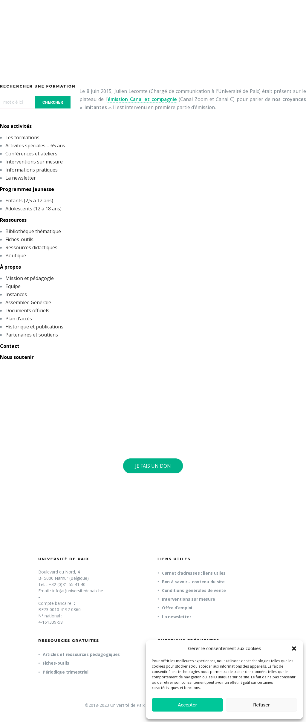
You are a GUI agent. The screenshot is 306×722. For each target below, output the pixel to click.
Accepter (187, 705)
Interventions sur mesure (34, 161)
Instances (16, 294)
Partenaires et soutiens (31, 334)
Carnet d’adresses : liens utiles (194, 573)
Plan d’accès (18, 318)
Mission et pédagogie (29, 278)
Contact (9, 346)
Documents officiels (27, 310)
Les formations (22, 137)
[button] (294, 648)
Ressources (13, 220)
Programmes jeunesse (27, 189)
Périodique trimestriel (65, 672)
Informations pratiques (31, 169)
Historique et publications (34, 326)
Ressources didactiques (31, 247)
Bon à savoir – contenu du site (193, 582)
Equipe (13, 286)
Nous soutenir (17, 357)
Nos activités (16, 126)
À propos (10, 267)
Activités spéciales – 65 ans (35, 145)
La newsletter (20, 178)
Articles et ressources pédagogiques (81, 654)
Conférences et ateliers (31, 153)
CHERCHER (52, 102)
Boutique (15, 255)
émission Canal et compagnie (142, 99)
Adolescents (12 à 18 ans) (33, 208)
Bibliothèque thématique (33, 231)
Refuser (261, 705)
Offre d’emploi (177, 608)
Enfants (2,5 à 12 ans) (29, 200)
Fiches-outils (19, 239)
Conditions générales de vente (194, 590)
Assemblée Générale (28, 302)
